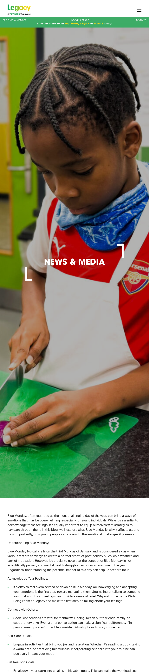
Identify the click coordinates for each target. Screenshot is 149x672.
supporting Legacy (77, 23)
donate (98, 23)
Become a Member (15, 21)
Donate (141, 21)
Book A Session (81, 21)
